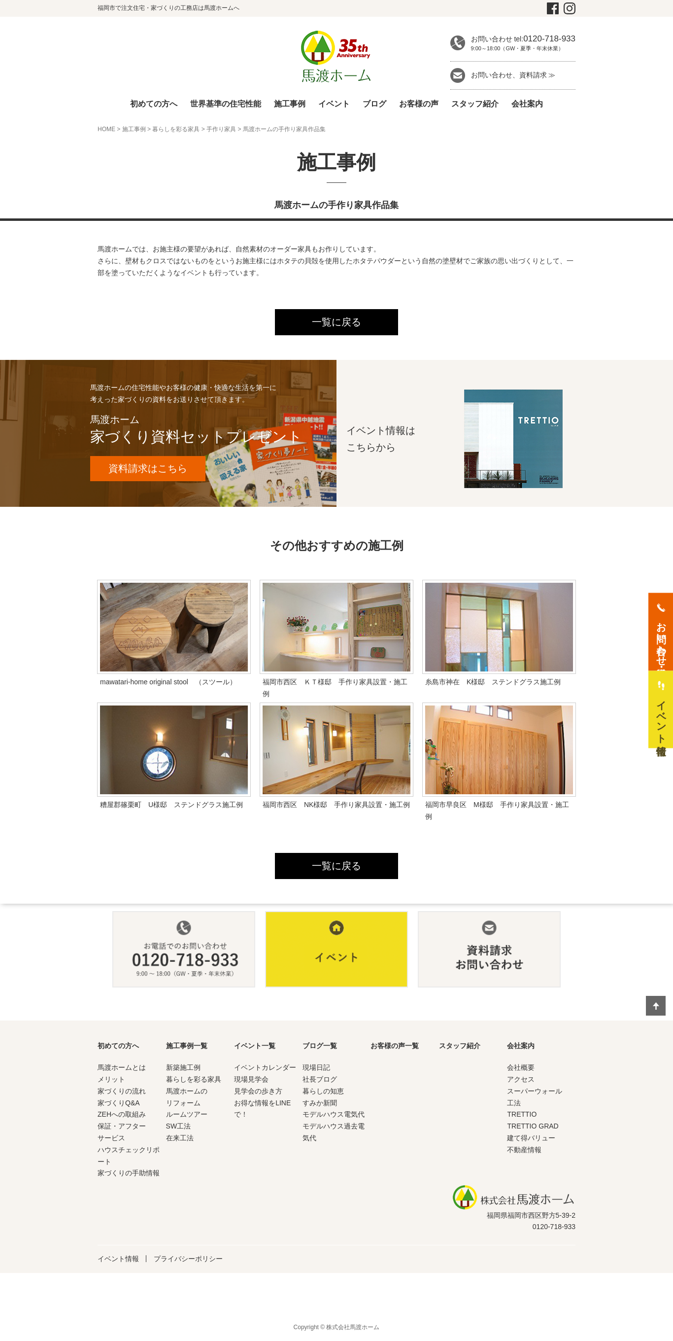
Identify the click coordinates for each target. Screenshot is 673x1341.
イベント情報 (118, 1260)
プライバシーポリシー (188, 1260)
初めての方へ (153, 104)
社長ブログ (320, 1080)
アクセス (521, 1080)
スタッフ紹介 (475, 104)
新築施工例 (183, 1068)
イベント (334, 104)
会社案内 (527, 104)
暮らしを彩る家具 (176, 129)
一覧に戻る (336, 322)
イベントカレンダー (265, 1068)
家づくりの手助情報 (129, 1174)
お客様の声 (418, 104)
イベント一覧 (254, 1047)
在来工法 (180, 1139)
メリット (111, 1080)
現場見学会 (251, 1080)
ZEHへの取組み (122, 1115)
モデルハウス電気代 (334, 1115)
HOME (106, 129)
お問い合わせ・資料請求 (661, 638)
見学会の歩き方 (258, 1092)
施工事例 (289, 104)
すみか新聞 (320, 1104)
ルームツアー (186, 1115)
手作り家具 (221, 129)
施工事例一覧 (186, 1047)
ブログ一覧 (320, 1047)
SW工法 (178, 1127)
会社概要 (521, 1068)
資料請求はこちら (149, 468)
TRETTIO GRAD (532, 1127)
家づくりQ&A (119, 1104)
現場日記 (316, 1068)
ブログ (374, 104)
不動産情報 (524, 1151)
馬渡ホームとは (122, 1068)
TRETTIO (522, 1115)
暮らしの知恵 (323, 1092)
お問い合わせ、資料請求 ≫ (513, 75)
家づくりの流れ (122, 1092)
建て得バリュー (531, 1139)
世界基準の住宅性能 (225, 104)
